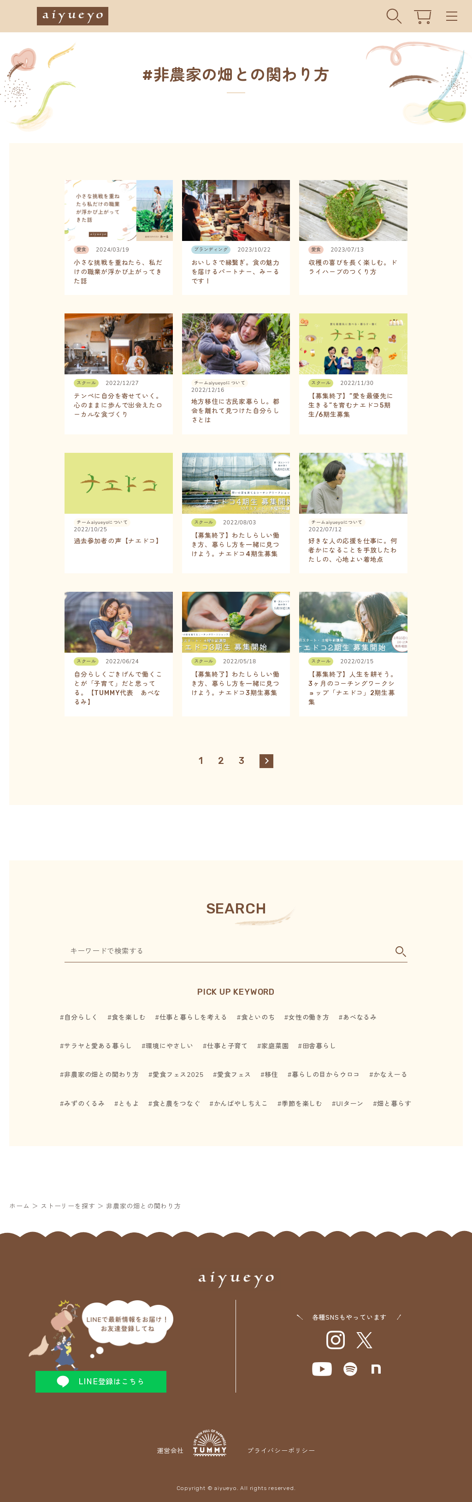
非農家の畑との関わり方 (101, 1074)
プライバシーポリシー (281, 1451)
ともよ (128, 1103)
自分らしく (81, 1017)
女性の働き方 (309, 1017)
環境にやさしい (170, 1046)
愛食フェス (234, 1074)
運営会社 (191, 1443)
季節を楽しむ (302, 1103)
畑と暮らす (394, 1103)
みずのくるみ (84, 1103)
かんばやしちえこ (241, 1103)
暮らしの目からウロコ (326, 1074)
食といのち (258, 1017)
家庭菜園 (275, 1046)
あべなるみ (360, 1017)
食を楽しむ (129, 1017)
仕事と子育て (227, 1046)
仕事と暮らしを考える (193, 1017)
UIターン (350, 1103)
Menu (451, 16)
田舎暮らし (319, 1046)
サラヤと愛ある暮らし (98, 1046)
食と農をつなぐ (177, 1103)
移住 (271, 1074)
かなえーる (390, 1074)
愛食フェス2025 (178, 1074)
